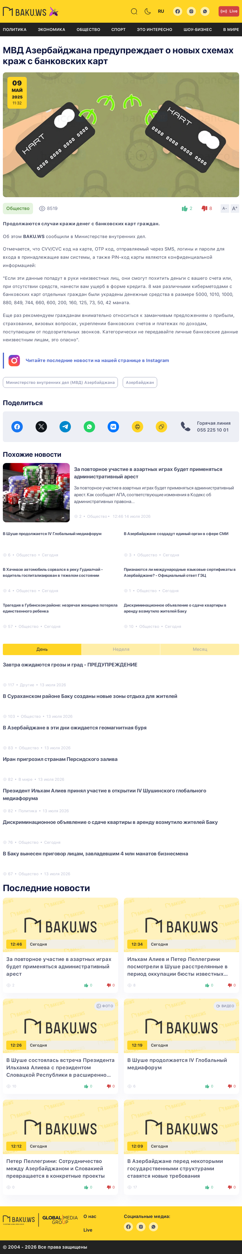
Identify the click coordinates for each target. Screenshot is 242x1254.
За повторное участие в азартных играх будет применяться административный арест (58, 966)
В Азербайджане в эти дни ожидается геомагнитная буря (75, 728)
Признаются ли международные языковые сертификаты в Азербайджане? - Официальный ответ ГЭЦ (180, 572)
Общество (88, 29)
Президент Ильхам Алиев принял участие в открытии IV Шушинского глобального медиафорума (104, 794)
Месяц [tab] (200, 649)
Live (228, 11)
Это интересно (154, 29)
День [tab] (42, 649)
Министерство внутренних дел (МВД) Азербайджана (60, 382)
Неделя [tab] (121, 649)
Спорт (118, 29)
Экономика (51, 29)
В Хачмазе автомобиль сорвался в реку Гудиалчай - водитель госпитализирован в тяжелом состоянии (53, 572)
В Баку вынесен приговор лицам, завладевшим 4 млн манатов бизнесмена (95, 854)
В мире (231, 29)
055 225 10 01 (213, 430)
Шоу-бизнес (198, 29)
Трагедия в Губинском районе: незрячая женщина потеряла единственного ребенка (60, 608)
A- (224, 208)
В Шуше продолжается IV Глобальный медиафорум (52, 533)
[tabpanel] (121, 769)
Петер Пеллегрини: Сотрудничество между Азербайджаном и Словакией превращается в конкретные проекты (55, 1168)
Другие (27, 685)
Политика (14, 29)
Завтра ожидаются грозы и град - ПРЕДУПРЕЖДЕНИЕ (70, 665)
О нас (89, 1216)
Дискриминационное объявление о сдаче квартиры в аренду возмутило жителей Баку (175, 608)
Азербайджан (140, 382)
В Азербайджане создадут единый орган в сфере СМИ (176, 533)
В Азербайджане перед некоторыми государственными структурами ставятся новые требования (175, 1168)
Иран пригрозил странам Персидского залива (60, 759)
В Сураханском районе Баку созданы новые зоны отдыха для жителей (90, 696)
